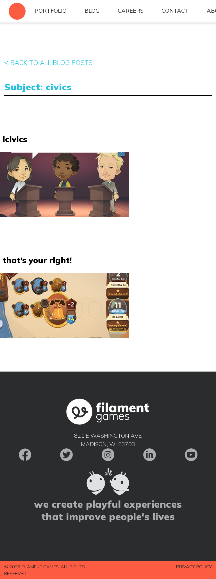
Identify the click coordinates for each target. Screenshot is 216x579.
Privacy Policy (194, 566)
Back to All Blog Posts (48, 62)
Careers (131, 10)
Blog (92, 10)
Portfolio (51, 10)
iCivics (15, 139)
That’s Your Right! (37, 260)
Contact (175, 10)
